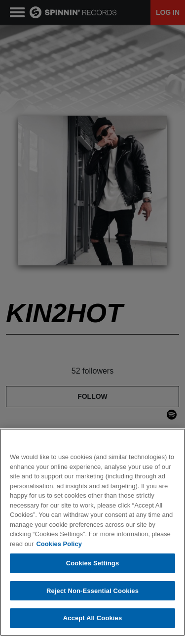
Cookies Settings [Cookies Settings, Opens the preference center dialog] (92, 563)
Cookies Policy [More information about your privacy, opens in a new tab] (58, 544)
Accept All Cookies (92, 618)
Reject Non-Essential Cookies (92, 590)
